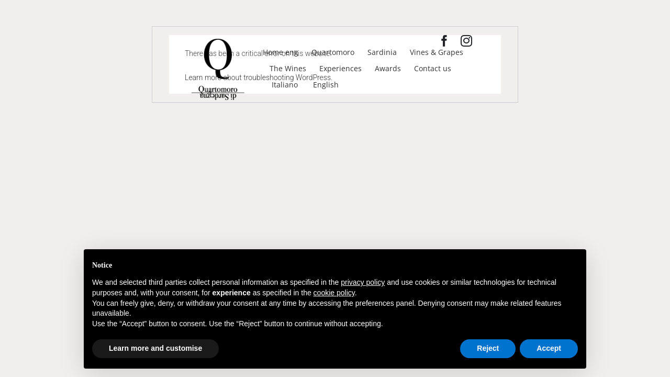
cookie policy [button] (334, 293)
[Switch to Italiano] (284, 84)
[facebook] (444, 41)
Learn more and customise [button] (155, 348)
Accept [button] (549, 348)
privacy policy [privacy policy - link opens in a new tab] (363, 282)
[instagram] (466, 41)
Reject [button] (488, 348)
